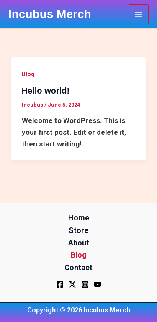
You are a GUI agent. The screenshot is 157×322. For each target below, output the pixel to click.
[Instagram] (85, 284)
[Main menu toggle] (139, 14)
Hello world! (45, 90)
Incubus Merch (49, 14)
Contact (78, 267)
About (78, 242)
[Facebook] (60, 284)
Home (78, 217)
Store (78, 230)
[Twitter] (72, 284)
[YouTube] (97, 284)
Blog (28, 74)
